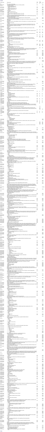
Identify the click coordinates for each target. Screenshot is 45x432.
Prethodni (1, 0)
